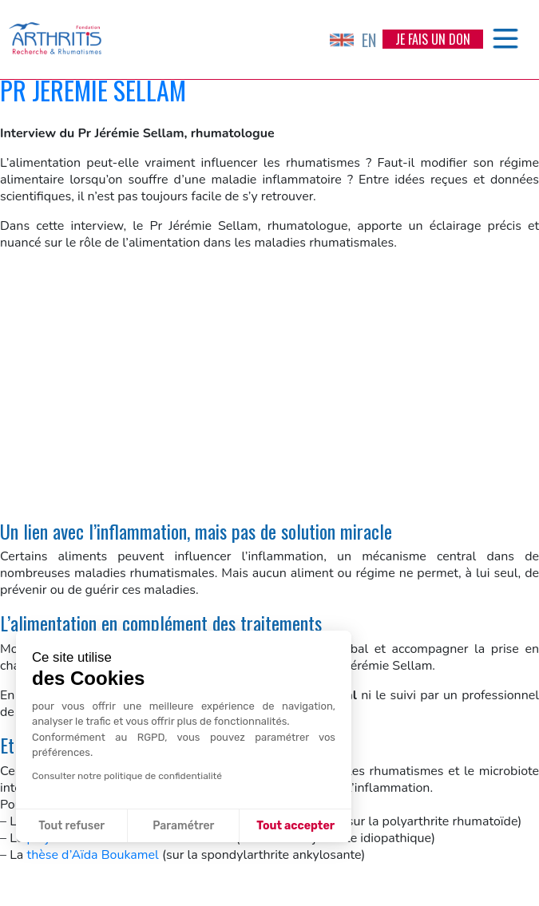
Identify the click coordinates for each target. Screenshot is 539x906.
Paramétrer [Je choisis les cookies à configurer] (183, 826)
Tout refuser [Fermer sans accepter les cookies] (71, 826)
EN (353, 40)
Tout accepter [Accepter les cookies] (295, 826)
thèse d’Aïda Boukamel (92, 855)
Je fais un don (432, 39)
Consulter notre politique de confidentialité (127, 775)
